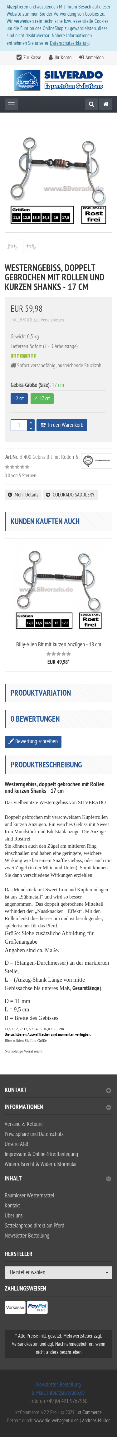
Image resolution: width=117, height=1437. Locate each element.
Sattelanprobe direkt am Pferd (34, 1225)
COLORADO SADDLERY (70, 495)
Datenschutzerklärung (70, 43)
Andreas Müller (96, 1421)
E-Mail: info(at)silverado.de (58, 1393)
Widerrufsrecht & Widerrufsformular (41, 1164)
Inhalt (58, 1179)
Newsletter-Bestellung (27, 1236)
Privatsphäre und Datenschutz (34, 1134)
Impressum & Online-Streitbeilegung (41, 1154)
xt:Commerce (90, 1412)
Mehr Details (23, 495)
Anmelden (94, 58)
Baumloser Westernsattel (29, 1195)
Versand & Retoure (24, 1124)
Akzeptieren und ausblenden (33, 7)
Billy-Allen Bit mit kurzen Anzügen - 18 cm (58, 644)
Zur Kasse (32, 58)
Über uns (13, 1215)
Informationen (58, 1108)
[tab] (58, 1093)
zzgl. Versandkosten (48, 320)
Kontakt (58, 1091)
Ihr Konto (63, 58)
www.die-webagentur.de (56, 1421)
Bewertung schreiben (33, 741)
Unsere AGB (16, 1144)
